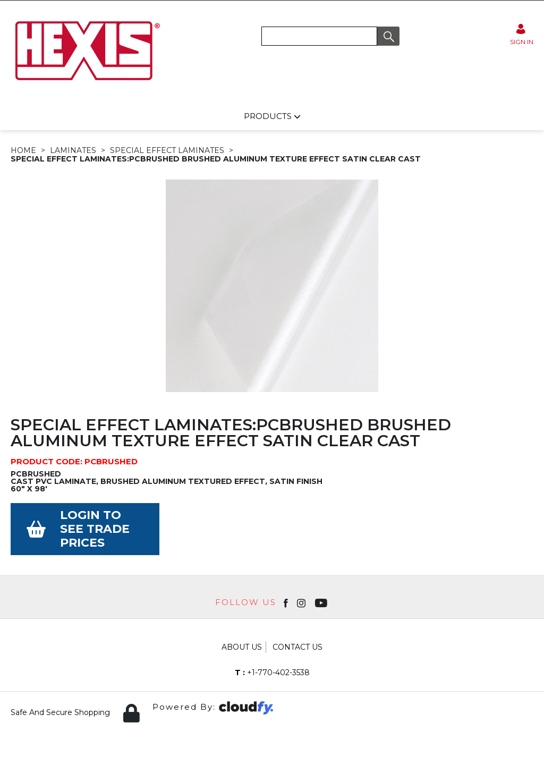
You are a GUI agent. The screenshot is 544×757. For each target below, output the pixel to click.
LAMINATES (73, 150)
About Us (242, 647)
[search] (319, 36)
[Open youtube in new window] (322, 602)
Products (269, 116)
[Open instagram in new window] (302, 602)
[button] (388, 36)
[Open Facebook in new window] (287, 602)
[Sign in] (521, 34)
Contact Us (297, 647)
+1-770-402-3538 (272, 672)
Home (23, 150)
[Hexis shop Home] (87, 84)
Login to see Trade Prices (95, 529)
